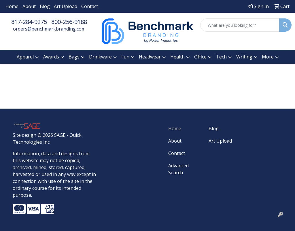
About (29, 6)
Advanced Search (178, 169)
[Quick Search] (239, 25)
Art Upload (65, 6)
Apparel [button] (25, 57)
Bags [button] (74, 57)
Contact (89, 6)
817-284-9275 (29, 22)
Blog (45, 6)
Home (11, 6)
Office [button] (200, 57)
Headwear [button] (150, 57)
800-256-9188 (69, 22)
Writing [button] (244, 57)
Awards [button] (51, 57)
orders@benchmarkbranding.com (49, 29)
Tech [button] (221, 57)
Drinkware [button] (100, 57)
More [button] (268, 57)
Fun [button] (125, 57)
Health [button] (177, 57)
